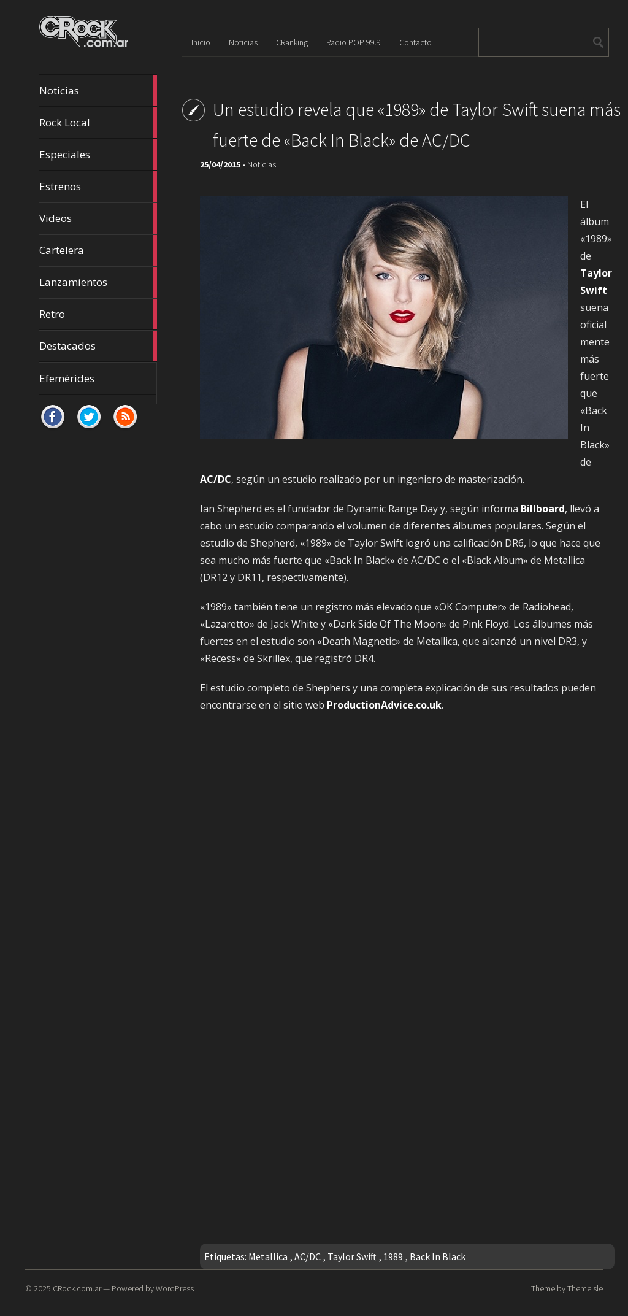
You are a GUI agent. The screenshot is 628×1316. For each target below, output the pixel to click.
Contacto (415, 42)
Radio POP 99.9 (353, 42)
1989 (393, 1256)
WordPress (175, 1288)
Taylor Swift (352, 1256)
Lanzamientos (98, 282)
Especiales (98, 154)
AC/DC (307, 1256)
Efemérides (66, 378)
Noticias (98, 90)
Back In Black (437, 1256)
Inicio (200, 42)
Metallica (268, 1256)
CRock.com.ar (77, 1288)
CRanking (292, 42)
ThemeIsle (585, 1288)
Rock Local (98, 122)
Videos (98, 218)
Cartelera (98, 250)
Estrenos (98, 186)
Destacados (98, 346)
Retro (98, 314)
